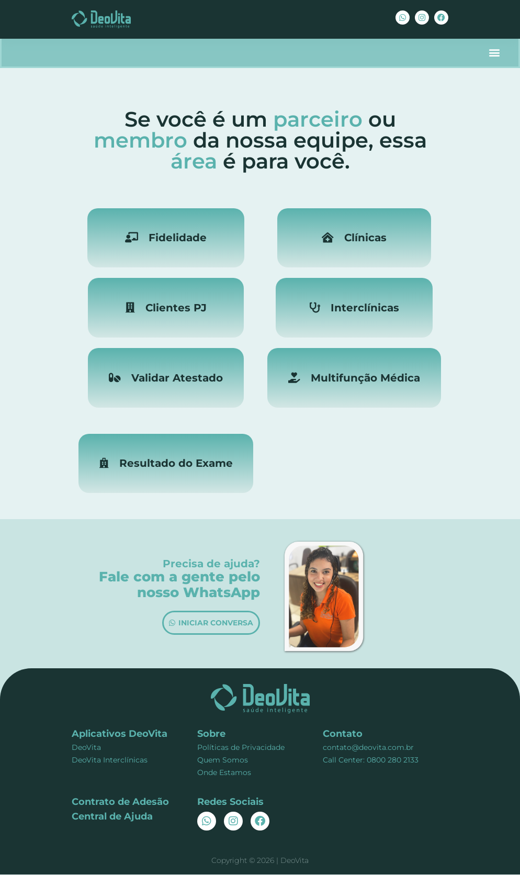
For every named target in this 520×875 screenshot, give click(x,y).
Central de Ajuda (112, 817)
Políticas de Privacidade (241, 748)
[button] (494, 52)
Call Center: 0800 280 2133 (371, 760)
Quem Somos (222, 760)
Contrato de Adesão (120, 802)
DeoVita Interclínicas (110, 760)
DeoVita (86, 748)
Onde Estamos (224, 773)
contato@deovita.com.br (368, 748)
